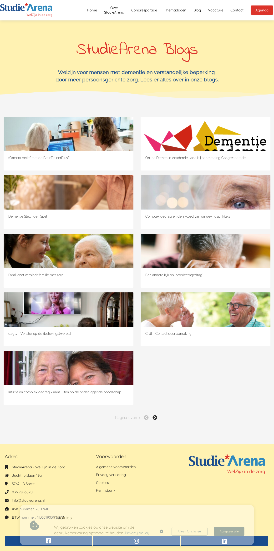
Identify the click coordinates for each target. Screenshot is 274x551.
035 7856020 (22, 492)
